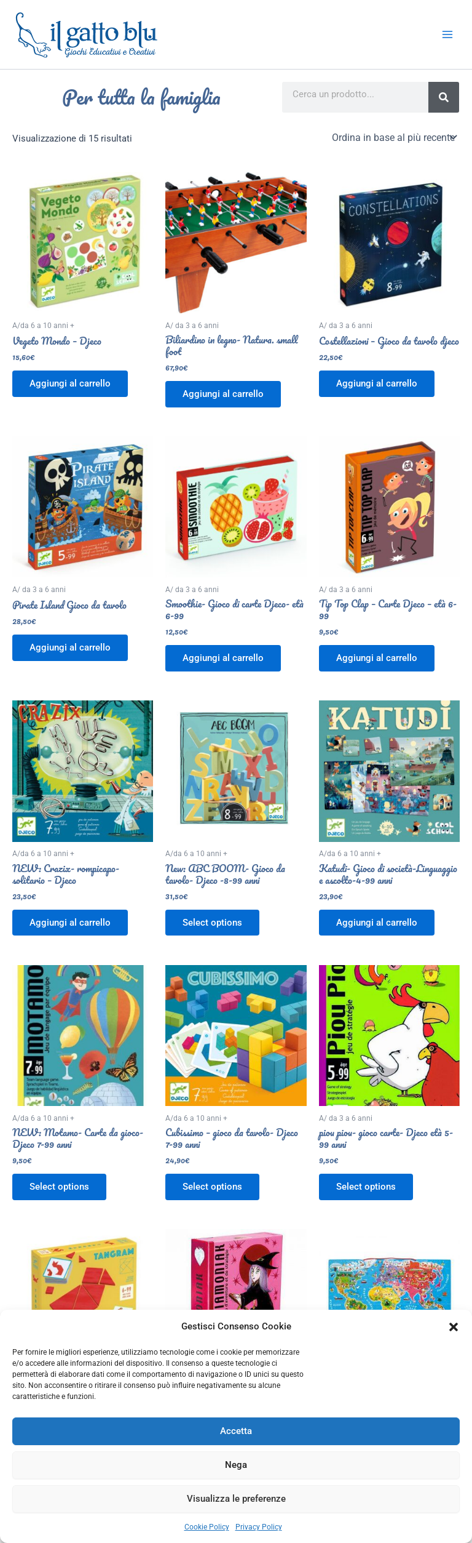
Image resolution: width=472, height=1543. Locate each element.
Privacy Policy (258, 1527)
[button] (453, 1327)
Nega (236, 1464)
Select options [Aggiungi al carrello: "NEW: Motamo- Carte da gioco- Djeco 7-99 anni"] (59, 1186)
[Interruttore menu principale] (447, 34)
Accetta (236, 1431)
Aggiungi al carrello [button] (70, 383)
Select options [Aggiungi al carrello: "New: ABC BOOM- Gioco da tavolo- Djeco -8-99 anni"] (212, 922)
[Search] (443, 97)
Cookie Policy (206, 1527)
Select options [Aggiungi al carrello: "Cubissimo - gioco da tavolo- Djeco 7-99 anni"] (212, 1186)
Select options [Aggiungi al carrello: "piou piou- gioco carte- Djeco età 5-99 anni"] (366, 1186)
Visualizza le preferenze (236, 1498)
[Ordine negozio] (393, 137)
